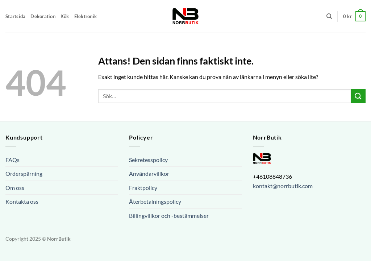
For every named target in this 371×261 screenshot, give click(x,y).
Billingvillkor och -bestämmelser (169, 215)
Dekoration (42, 16)
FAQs (12, 159)
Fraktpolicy (143, 187)
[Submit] (358, 96)
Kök (65, 16)
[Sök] (329, 16)
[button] (354, 16)
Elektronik (85, 16)
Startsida (15, 16)
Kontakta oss (21, 201)
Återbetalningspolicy (155, 201)
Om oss (14, 187)
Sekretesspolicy (148, 159)
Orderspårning (23, 173)
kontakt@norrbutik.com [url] (283, 185)
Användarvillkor (149, 173)
